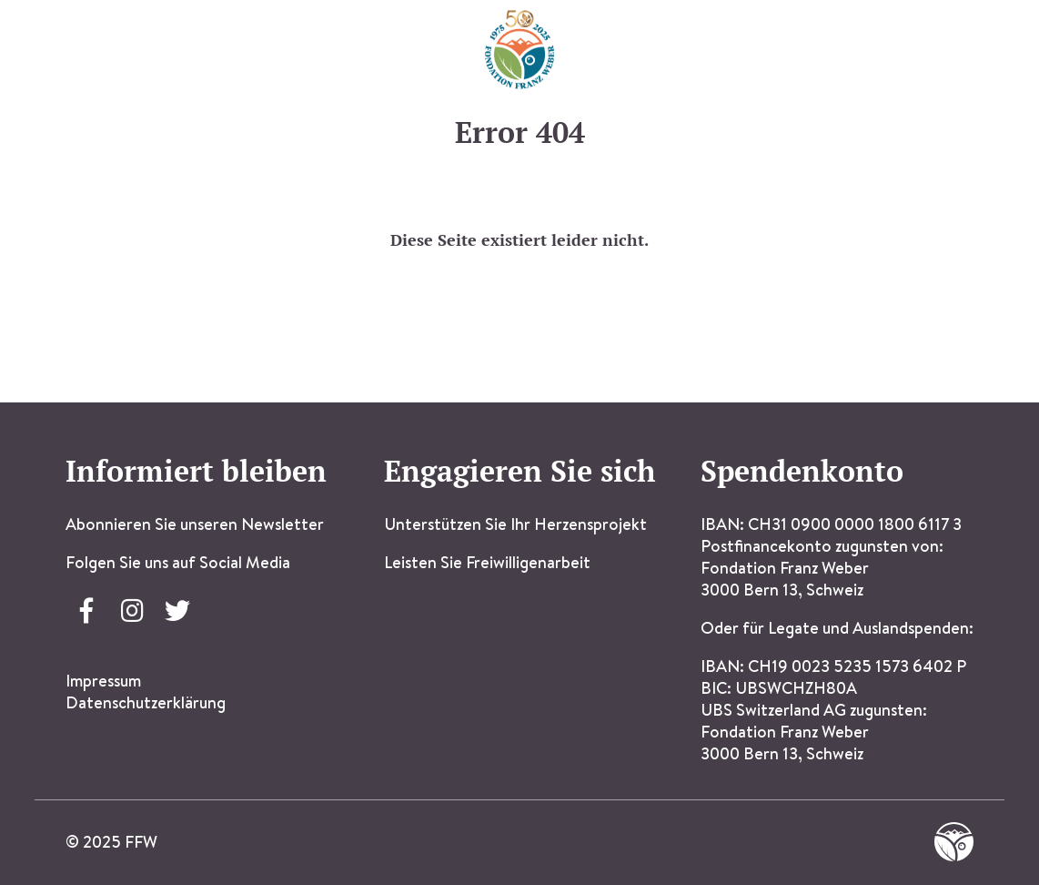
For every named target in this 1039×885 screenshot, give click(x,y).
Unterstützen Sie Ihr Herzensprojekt (515, 524)
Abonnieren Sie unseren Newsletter (195, 524)
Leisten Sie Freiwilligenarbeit (487, 562)
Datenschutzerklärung (146, 702)
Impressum (103, 680)
